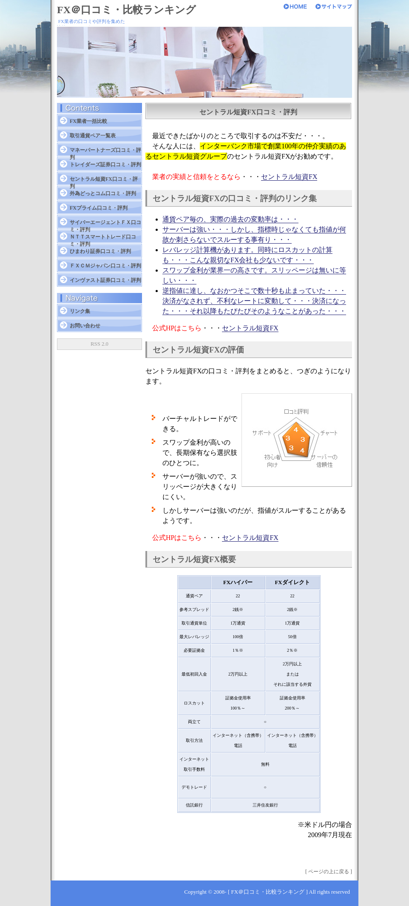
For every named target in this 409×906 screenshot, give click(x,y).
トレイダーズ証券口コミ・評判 (105, 165)
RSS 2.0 (99, 344)
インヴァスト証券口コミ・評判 (105, 280)
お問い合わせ (85, 326)
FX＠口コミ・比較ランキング (126, 9)
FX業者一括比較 (88, 121)
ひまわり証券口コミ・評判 (100, 251)
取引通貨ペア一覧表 (93, 136)
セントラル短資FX (289, 176)
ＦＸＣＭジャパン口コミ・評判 (105, 266)
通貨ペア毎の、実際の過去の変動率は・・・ (230, 219)
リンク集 (80, 311)
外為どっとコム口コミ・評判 (103, 193)
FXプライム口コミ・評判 (99, 208)
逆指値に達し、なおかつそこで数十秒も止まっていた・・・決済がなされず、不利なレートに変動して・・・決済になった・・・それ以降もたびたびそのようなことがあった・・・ (254, 301)
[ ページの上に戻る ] (328, 872)
